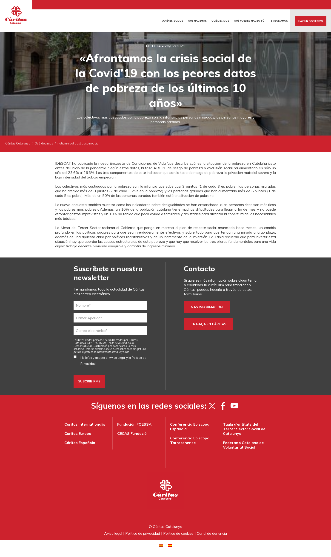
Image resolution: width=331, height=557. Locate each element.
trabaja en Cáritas (208, 324)
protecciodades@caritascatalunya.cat (106, 351)
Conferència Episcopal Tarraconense (190, 440)
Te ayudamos (278, 20)
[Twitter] (211, 405)
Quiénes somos (172, 20)
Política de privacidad (142, 533)
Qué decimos (220, 20)
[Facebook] (223, 405)
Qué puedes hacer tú (249, 20)
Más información (207, 307)
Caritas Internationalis (84, 424)
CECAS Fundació (132, 433)
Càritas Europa (77, 433)
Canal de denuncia (212, 533)
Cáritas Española (79, 442)
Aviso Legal (117, 357)
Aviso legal (113, 533)
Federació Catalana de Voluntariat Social (243, 445)
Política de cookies (178, 533)
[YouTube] (234, 405)
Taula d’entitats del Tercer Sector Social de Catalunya (244, 429)
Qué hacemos (197, 20)
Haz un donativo (310, 21)
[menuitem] (161, 545)
